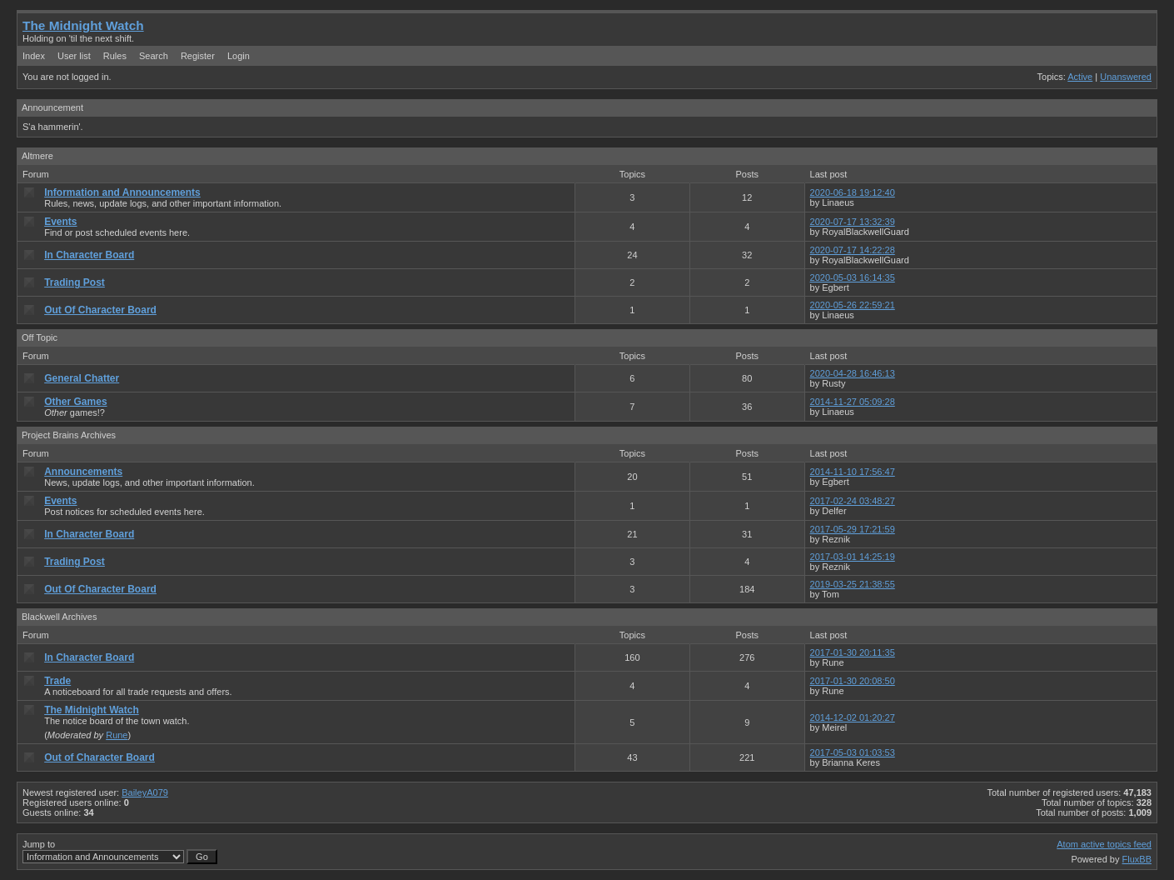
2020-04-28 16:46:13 (852, 373)
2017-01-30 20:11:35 (852, 653)
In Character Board (89, 255)
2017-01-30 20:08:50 (852, 681)
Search (153, 56)
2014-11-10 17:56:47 (852, 472)
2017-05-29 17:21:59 (852, 529)
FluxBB (1137, 859)
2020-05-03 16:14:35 (852, 277)
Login (238, 56)
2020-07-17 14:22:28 (852, 250)
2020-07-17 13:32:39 (852, 222)
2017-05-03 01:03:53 (852, 753)
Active (1079, 77)
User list (74, 56)
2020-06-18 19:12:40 (852, 193)
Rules (115, 56)
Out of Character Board (99, 757)
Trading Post (74, 282)
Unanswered (1126, 77)
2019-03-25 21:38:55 (852, 584)
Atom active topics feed (1104, 844)
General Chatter (81, 378)
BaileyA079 (145, 793)
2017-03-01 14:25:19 (852, 557)
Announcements (83, 472)
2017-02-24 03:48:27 (852, 501)
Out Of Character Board (100, 310)
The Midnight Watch (83, 25)
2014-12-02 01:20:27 (852, 717)
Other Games (75, 402)
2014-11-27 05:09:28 (852, 402)
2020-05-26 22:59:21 (852, 305)
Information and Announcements (122, 192)
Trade (57, 681)
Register (198, 56)
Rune (116, 735)
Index (33, 56)
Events (60, 222)
